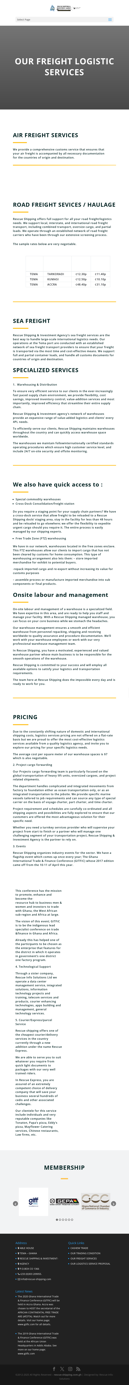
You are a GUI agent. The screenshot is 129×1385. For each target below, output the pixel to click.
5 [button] (69, 1220)
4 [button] (66, 1220)
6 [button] (72, 1220)
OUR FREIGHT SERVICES (84, 1258)
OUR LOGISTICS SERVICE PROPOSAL (90, 1263)
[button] (15, 1203)
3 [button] (63, 1220)
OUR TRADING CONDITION (85, 1253)
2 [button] (60, 1220)
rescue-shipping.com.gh (67, 1374)
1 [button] (57, 1220)
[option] (33, 1202)
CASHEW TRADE (79, 1248)
